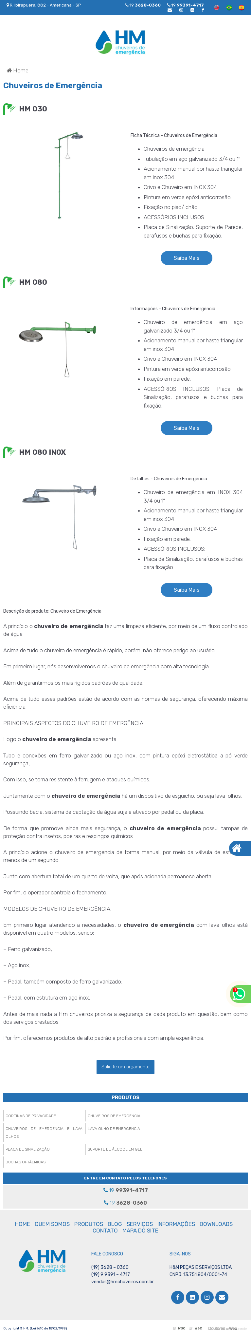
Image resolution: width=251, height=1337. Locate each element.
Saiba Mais (186, 258)
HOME (22, 1224)
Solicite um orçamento (125, 1067)
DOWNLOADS (216, 1224)
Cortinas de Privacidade (31, 1116)
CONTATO (105, 1230)
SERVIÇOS (140, 1224)
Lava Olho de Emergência (114, 1128)
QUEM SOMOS (52, 1224)
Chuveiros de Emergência (114, 1116)
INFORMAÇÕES (176, 1224)
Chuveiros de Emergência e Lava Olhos (44, 1132)
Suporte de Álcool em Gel (115, 1149)
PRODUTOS (125, 1097)
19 (185, 5)
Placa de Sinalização (28, 1149)
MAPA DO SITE (140, 1230)
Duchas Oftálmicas (25, 1162)
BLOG (115, 1224)
